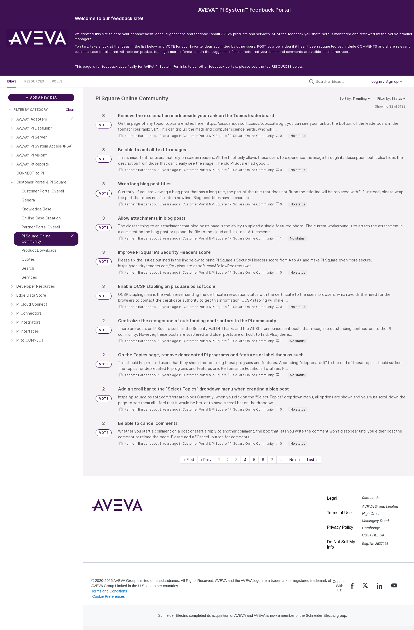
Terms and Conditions (109, 591)
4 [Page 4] (245, 459)
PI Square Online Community (251, 136)
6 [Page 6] (263, 459)
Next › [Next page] (294, 459)
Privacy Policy (340, 527)
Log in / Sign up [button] (387, 81)
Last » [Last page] (312, 459)
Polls (57, 81)
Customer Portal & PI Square (204, 136)
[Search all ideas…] (340, 81)
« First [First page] (189, 459)
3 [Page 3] (236, 459)
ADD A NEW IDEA (41, 97)
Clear (70, 110)
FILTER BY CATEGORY (28, 110)
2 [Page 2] (228, 459)
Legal (332, 498)
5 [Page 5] (254, 459)
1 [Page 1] (219, 459)
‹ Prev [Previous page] (206, 459)
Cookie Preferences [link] (108, 596)
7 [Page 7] (272, 459)
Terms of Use (339, 513)
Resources (34, 81)
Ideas (11, 81)
